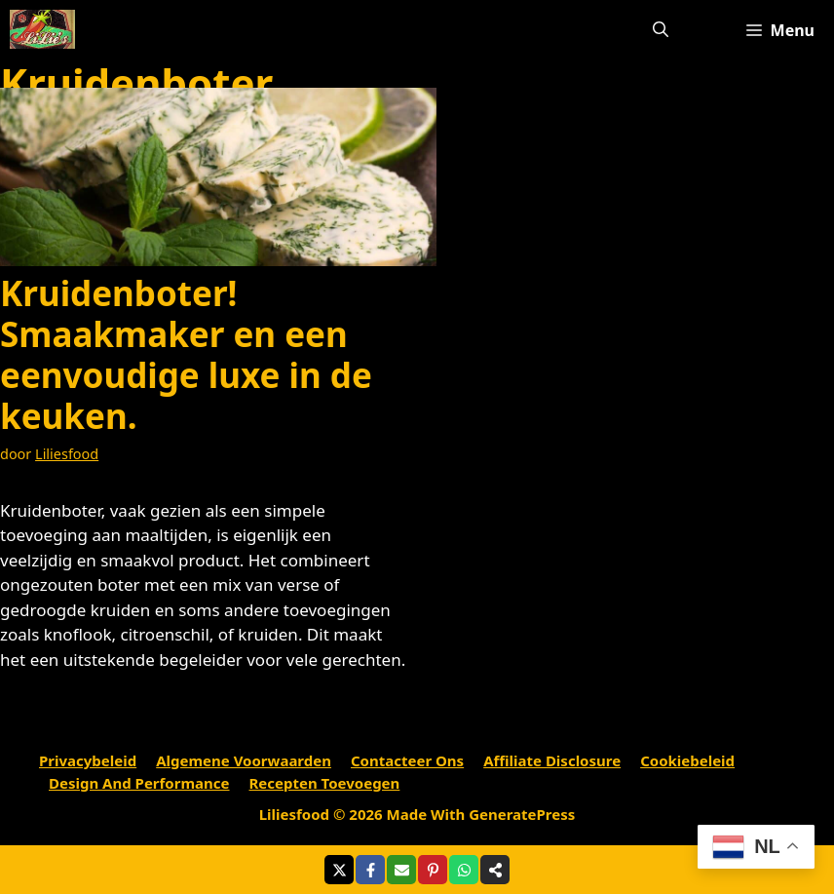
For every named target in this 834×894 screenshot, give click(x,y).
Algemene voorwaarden (243, 760)
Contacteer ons (407, 760)
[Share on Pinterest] (432, 869)
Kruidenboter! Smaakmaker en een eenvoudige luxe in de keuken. (186, 354)
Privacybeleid (87, 760)
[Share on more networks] (495, 869)
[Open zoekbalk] (660, 29)
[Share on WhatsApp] (463, 869)
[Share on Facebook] (370, 869)
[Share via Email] (401, 869)
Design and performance (139, 783)
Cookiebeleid (687, 760)
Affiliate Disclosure (552, 760)
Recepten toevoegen (324, 783)
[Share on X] (339, 869)
